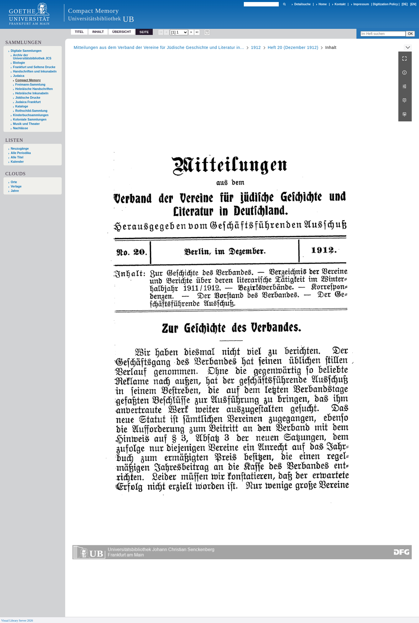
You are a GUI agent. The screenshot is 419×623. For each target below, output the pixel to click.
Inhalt (98, 31)
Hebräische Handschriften (34, 89)
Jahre (15, 190)
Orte (14, 182)
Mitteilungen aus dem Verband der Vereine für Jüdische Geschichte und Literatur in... (159, 47)
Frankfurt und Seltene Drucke (34, 67)
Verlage (16, 186)
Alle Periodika (21, 153)
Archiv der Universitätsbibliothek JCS (32, 57)
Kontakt (340, 4)
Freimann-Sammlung (30, 84)
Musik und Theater (26, 123)
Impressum (361, 4)
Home (323, 4)
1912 (256, 47)
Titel (79, 31)
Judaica (18, 75)
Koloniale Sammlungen (30, 119)
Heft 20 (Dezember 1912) (293, 47)
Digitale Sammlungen (26, 50)
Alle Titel (17, 157)
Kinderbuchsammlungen (31, 115)
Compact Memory (28, 80)
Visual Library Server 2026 (17, 620)
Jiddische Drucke (27, 97)
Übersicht (121, 31)
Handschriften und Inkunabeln (35, 71)
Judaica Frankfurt (28, 102)
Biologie (19, 62)
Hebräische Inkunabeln (32, 93)
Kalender (17, 161)
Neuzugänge (20, 148)
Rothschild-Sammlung (31, 110)
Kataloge (21, 106)
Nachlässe (20, 128)
